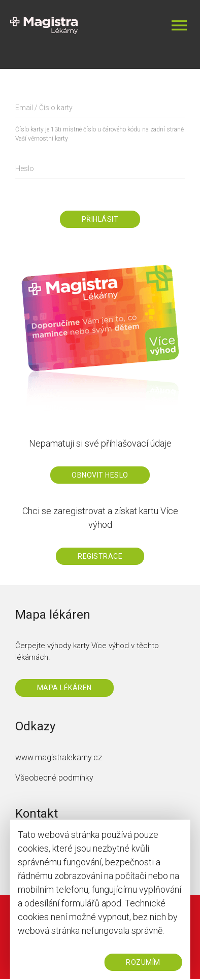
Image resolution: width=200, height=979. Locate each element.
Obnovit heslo (100, 475)
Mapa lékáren (64, 688)
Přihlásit (100, 219)
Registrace (100, 556)
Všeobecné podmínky (54, 778)
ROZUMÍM (143, 962)
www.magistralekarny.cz (58, 757)
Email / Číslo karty (44, 108)
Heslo (24, 168)
